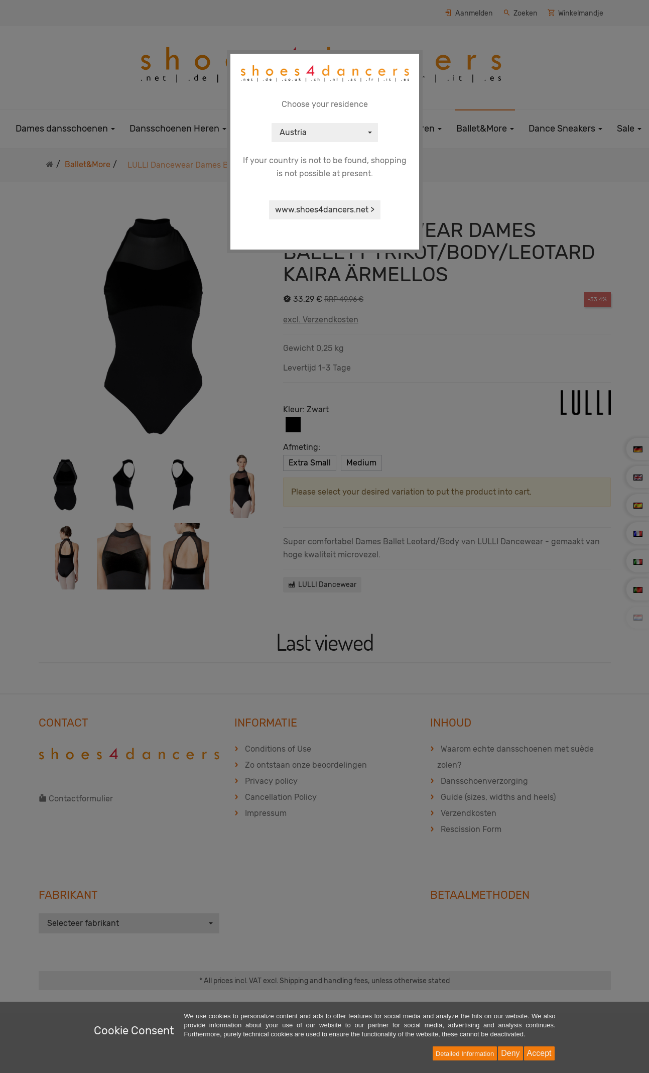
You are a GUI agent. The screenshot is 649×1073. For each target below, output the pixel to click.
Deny (510, 1053)
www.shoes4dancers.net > (324, 209)
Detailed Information (465, 1053)
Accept (539, 1053)
